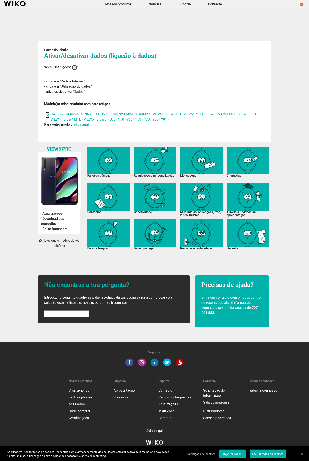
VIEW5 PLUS (105, 119)
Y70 (147, 119)
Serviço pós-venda (217, 418)
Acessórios (77, 404)
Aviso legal (154, 431)
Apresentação (124, 390)
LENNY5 (87, 114)
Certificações (79, 418)
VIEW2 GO (173, 114)
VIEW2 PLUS (193, 114)
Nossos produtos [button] (118, 4)
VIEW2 (158, 114)
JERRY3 (72, 114)
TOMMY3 (143, 114)
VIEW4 (56, 119)
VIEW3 (210, 114)
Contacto (165, 390)
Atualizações (168, 404)
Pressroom (122, 397)
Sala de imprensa (216, 402)
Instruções (166, 411)
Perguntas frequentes (174, 397)
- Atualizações (51, 213)
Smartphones (79, 390)
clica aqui (81, 124)
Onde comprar (79, 411)
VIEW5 (89, 119)
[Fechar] (302, 455)
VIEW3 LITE (227, 114)
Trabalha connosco (262, 390)
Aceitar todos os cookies (267, 455)
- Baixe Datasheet (53, 229)
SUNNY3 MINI (122, 114)
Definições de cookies (201, 455)
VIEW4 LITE (72, 119)
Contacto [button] (215, 4)
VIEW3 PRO (247, 114)
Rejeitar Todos (232, 455)
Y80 (155, 119)
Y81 (164, 119)
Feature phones (80, 397)
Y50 (121, 119)
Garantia (164, 418)
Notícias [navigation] (155, 4)
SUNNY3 (102, 114)
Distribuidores (213, 411)
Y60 (130, 119)
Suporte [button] (185, 4)
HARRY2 (57, 114)
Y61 (138, 119)
